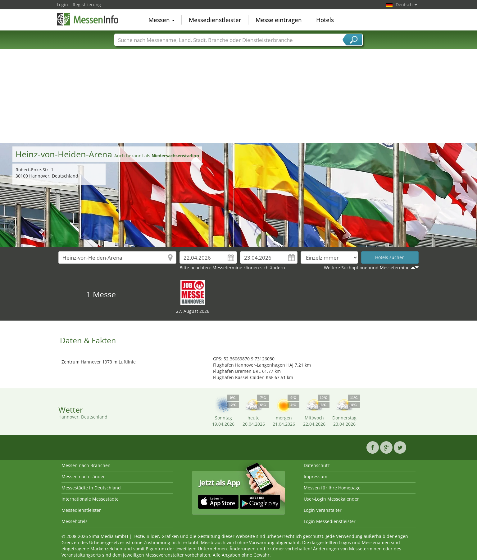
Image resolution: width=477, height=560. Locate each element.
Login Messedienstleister (330, 521)
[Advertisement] (238, 96)
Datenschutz (317, 465)
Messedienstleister (215, 20)
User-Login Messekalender (331, 499)
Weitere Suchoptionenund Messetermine (367, 268)
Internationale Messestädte (90, 499)
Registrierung (87, 4)
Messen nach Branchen (86, 465)
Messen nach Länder (83, 476)
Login (62, 4)
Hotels (325, 20)
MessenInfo (88, 19)
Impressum (315, 476)
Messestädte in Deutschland (91, 488)
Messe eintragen (279, 20)
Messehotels (74, 521)
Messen (161, 20)
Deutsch (406, 4)
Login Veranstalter (323, 510)
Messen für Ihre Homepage (332, 488)
